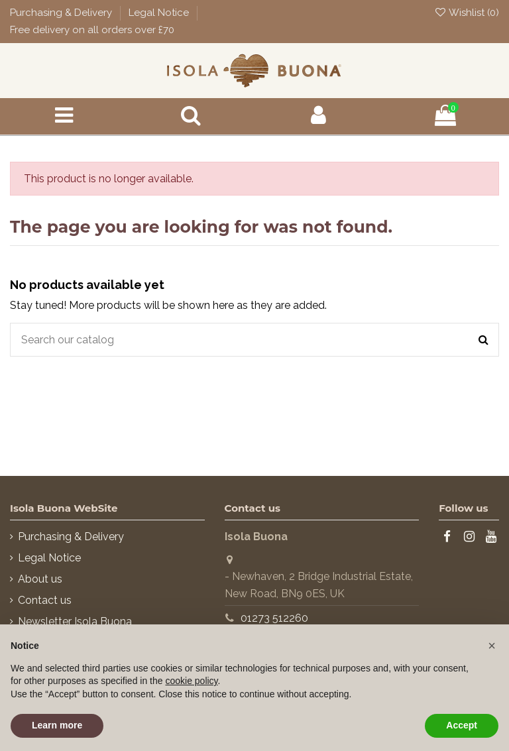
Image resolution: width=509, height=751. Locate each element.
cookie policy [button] (191, 680)
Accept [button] (461, 725)
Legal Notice (160, 13)
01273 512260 (274, 618)
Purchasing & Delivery (62, 13)
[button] (491, 645)
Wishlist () (466, 13)
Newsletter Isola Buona (75, 621)
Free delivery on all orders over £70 (92, 30)
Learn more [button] (57, 725)
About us (40, 579)
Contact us (45, 600)
